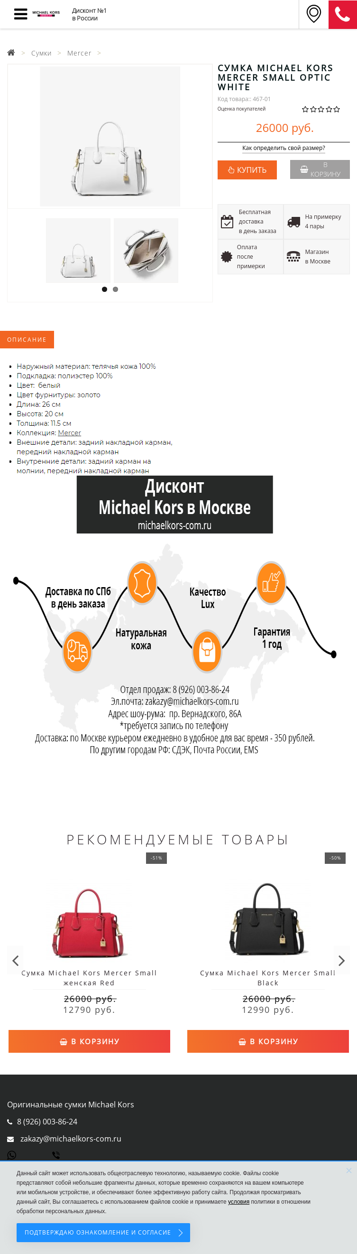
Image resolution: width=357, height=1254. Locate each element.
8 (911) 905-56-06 (343, 14)
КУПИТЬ (251, 170)
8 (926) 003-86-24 (47, 1121)
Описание (27, 340)
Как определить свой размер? (283, 148)
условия (238, 1201)
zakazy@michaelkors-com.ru (70, 1138)
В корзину (320, 169)
